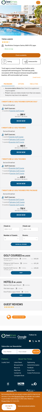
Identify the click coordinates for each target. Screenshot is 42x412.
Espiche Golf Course (17, 111)
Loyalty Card (5, 362)
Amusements (18, 365)
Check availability (21, 55)
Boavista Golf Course (16, 142)
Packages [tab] (8, 84)
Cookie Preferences (33, 373)
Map (21, 272)
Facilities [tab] (34, 84)
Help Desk (17, 370)
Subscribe (36, 351)
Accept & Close (8, 407)
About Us (17, 367)
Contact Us (17, 373)
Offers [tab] (21, 84)
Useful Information (33, 365)
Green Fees (30, 370)
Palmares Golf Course (17, 139)
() (36, 77)
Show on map (9, 49)
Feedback (30, 367)
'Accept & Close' (19, 396)
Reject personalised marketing (26, 406)
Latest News (18, 362)
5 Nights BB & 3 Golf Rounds (14, 128)
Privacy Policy (6, 401)
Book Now (21, 121)
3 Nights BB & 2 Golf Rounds (19, 102)
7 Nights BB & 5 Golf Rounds (19, 190)
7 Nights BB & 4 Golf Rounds (14, 159)
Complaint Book (19, 375)
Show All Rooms (21, 244)
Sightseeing (31, 362)
